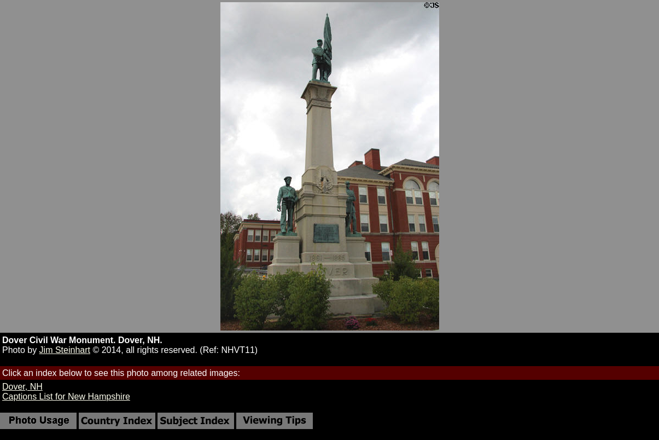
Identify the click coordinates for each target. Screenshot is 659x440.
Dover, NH (22, 386)
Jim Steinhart (64, 350)
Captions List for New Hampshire (66, 396)
